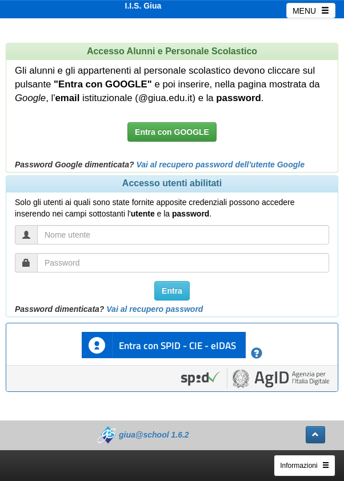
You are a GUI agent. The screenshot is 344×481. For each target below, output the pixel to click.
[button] (315, 434)
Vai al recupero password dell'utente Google (220, 164)
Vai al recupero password (154, 309)
